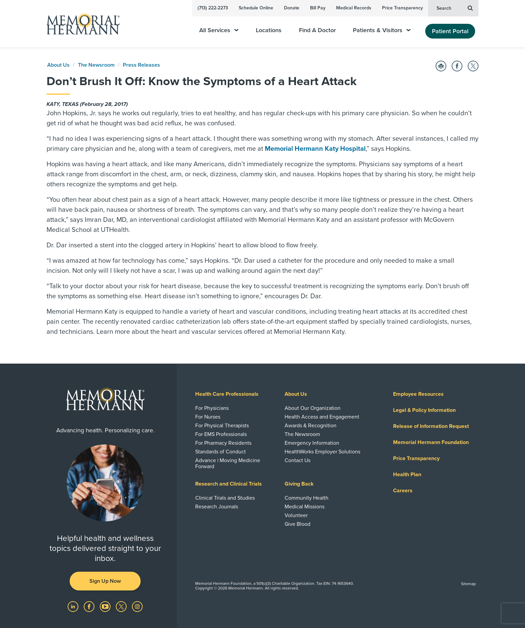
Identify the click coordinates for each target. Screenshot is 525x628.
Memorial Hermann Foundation (431, 442)
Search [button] (455, 7)
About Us (58, 65)
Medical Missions (304, 507)
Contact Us (297, 460)
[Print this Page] (441, 66)
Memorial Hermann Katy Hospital (315, 149)
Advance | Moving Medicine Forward (227, 463)
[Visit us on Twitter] (122, 606)
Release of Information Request (431, 426)
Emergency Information (312, 443)
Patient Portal (450, 31)
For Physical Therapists (222, 426)
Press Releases (141, 65)
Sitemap (468, 583)
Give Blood (297, 524)
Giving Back (299, 484)
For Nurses (207, 417)
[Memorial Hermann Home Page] (80, 24)
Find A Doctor (317, 30)
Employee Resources (418, 394)
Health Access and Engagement (322, 417)
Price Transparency (402, 8)
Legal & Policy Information (424, 410)
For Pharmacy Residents (223, 443)
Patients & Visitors (381, 30)
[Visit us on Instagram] (137, 606)
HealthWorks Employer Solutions (322, 452)
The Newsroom (96, 65)
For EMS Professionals (221, 434)
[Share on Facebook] (457, 66)
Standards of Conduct (220, 452)
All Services (218, 30)
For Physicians (212, 408)
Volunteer (296, 515)
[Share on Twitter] (473, 66)
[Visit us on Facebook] (90, 606)
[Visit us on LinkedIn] (74, 606)
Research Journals (216, 507)
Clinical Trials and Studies (225, 498)
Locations (269, 30)
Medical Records (353, 8)
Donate (291, 8)
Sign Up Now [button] (105, 581)
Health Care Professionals (226, 394)
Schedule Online (256, 8)
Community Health (306, 498)
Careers (402, 490)
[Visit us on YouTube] (106, 606)
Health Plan (407, 474)
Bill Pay (317, 8)
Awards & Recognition (310, 426)
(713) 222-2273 (213, 8)
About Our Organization (313, 408)
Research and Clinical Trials (228, 484)
